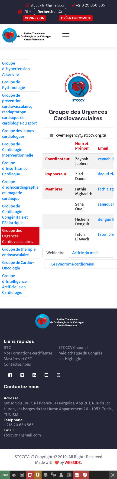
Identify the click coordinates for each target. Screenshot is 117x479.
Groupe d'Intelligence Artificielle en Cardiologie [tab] (14, 284)
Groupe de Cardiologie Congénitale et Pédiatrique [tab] (15, 214)
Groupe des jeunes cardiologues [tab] (18, 133)
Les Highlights (71, 358)
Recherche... (50, 12)
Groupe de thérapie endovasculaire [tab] (19, 252)
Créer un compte (76, 18)
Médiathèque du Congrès (80, 353)
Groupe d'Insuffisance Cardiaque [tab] (14, 168)
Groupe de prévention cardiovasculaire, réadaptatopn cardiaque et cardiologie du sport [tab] (19, 109)
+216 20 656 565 (90, 5)
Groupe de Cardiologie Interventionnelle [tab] (17, 149)
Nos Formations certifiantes (28, 353)
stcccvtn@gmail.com (48, 5)
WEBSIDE (73, 462)
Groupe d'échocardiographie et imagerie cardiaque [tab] (20, 190)
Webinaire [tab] (55, 252)
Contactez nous (17, 364)
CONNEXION (34, 18)
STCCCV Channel (73, 347)
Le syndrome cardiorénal (72, 264)
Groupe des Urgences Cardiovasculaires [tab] (17, 236)
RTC (7, 347)
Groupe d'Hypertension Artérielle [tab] (16, 69)
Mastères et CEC (18, 358)
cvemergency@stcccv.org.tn (81, 135)
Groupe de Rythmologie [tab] (13, 85)
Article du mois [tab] (85, 252)
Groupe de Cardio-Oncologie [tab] (18, 265)
